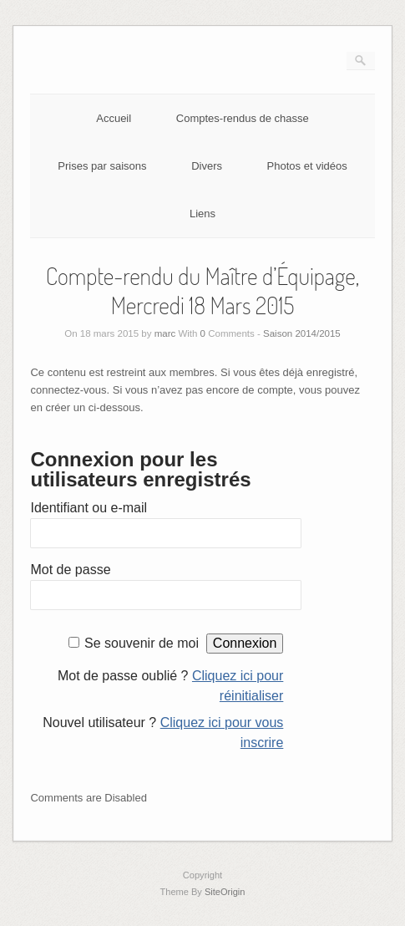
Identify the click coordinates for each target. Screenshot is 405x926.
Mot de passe (70, 569)
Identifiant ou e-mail (88, 508)
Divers (206, 166)
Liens (202, 213)
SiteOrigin (225, 892)
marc (165, 333)
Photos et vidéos (307, 166)
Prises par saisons (102, 166)
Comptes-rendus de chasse (242, 118)
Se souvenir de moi (141, 643)
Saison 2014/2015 (302, 333)
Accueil (113, 118)
